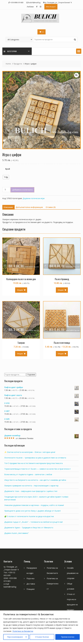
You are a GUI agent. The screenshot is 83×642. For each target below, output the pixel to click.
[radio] (6, 177)
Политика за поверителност (52, 583)
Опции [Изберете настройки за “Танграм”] (20, 353)
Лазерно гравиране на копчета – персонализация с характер (31, 485)
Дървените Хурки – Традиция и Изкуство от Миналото (28, 527)
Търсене (31, 374)
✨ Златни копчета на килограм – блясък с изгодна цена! (29, 452)
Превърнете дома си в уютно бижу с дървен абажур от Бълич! (32, 511)
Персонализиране (15, 637)
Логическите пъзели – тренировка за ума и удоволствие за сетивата (35, 457)
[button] (78, 51)
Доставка (30, 584)
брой (7, 169)
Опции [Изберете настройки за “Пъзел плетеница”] (61, 353)
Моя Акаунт (51, 6)
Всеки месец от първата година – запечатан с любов (28, 474)
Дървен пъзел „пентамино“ (16, 533)
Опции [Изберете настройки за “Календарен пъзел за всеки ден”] (20, 290)
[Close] (81, 611)
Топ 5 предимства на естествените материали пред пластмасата (33, 463)
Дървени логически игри (34, 198)
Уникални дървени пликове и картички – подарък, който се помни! (34, 505)
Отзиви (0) (50, 207)
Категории (10, 51)
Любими (30, 6)
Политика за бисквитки (22, 631)
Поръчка (30, 578)
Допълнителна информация (29, 207)
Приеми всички (67, 637)
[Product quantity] (6, 189)
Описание (8, 207)
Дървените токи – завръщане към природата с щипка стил (30, 491)
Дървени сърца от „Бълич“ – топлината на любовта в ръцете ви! (33, 522)
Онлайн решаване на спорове (72, 573)
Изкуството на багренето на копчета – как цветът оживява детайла (35, 480)
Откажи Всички (42, 637)
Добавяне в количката (22, 190)
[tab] (8, 207)
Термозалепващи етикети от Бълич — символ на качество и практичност (37, 469)
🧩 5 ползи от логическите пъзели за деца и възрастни (29, 516)
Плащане (30, 589)
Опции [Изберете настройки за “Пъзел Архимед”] (61, 290)
